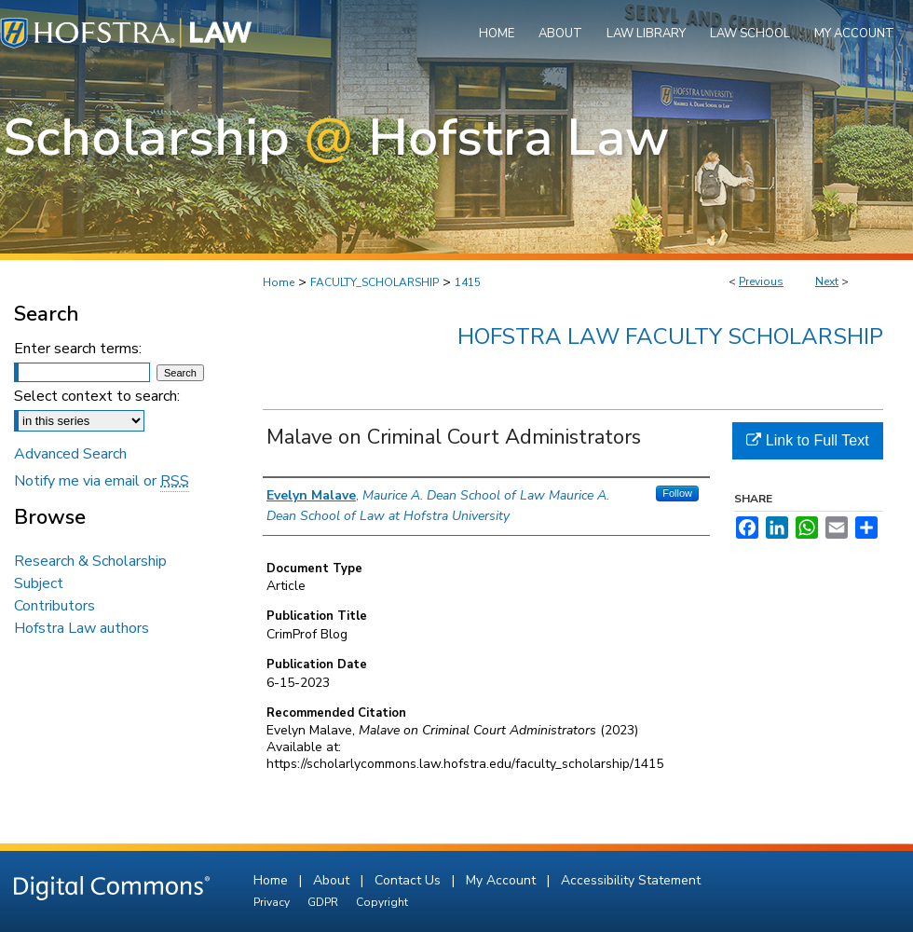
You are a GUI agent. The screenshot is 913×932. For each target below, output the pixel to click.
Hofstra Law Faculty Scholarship (670, 336)
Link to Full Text (807, 440)
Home (278, 282)
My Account (502, 880)
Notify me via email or (101, 481)
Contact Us (409, 880)
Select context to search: (97, 396)
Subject (38, 583)
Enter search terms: (78, 348)
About (333, 880)
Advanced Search (70, 454)
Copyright (382, 902)
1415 (468, 282)
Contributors (54, 606)
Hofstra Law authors (81, 628)
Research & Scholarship (90, 561)
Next (826, 281)
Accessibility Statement (631, 880)
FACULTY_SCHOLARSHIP (374, 282)
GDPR (324, 902)
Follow (677, 493)
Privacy (273, 902)
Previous (761, 281)
